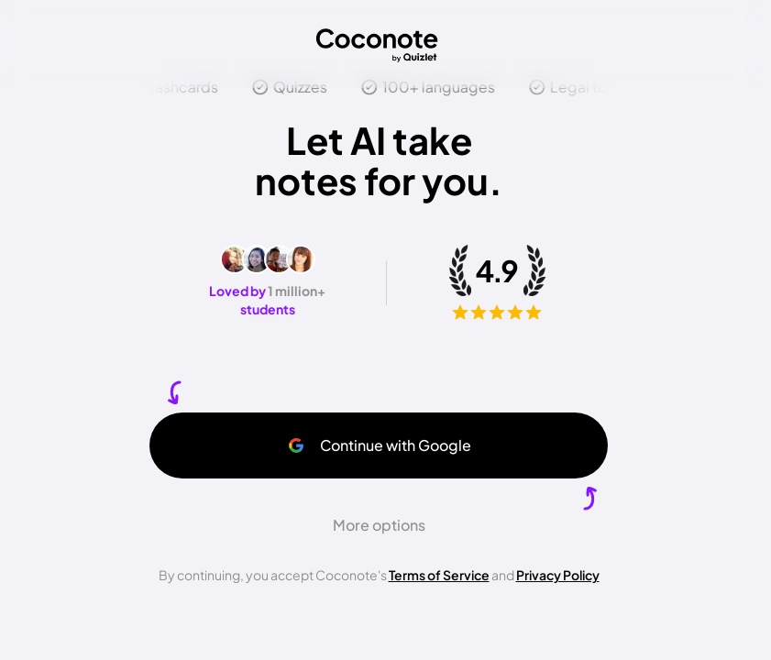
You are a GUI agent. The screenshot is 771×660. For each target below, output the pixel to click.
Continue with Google (379, 445)
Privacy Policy (558, 574)
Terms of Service (439, 574)
